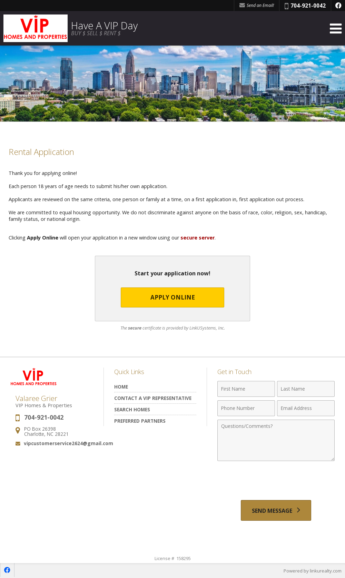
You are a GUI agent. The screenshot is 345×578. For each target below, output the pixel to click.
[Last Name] (306, 389)
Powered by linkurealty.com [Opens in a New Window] (313, 571)
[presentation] (276, 481)
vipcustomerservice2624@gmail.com (68, 443)
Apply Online (172, 298)
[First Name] (246, 389)
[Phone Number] (246, 409)
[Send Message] (276, 510)
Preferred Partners (140, 421)
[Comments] (276, 440)
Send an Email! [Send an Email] (256, 5)
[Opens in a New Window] (338, 5)
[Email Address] (306, 409)
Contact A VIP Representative (152, 398)
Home (121, 387)
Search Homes (132, 409)
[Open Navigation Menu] (336, 28)
